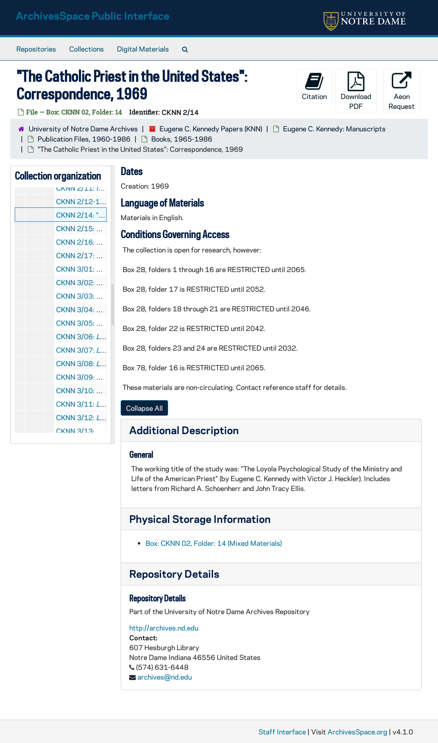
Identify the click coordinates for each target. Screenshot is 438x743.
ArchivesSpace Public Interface (92, 15)
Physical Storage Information (200, 518)
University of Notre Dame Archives (83, 128)
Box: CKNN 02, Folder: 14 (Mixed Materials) (214, 542)
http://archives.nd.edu (163, 627)
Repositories (36, 48)
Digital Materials (143, 48)
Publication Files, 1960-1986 (84, 138)
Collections (86, 48)
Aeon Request (402, 91)
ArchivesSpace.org (357, 731)
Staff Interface (282, 731)
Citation (314, 86)
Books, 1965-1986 (181, 138)
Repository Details (174, 573)
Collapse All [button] (144, 407)
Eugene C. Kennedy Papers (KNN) (210, 128)
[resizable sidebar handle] (112, 305)
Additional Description (184, 430)
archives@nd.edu (164, 676)
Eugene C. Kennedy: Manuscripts (334, 128)
